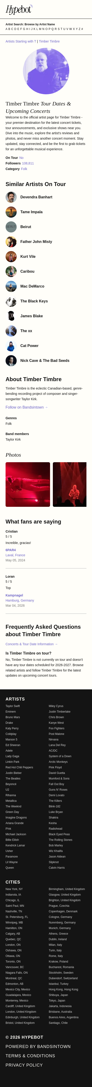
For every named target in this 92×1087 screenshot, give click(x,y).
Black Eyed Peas (59, 834)
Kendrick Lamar (15, 845)
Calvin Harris (57, 867)
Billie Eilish (12, 839)
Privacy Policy (24, 1065)
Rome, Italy (56, 956)
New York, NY (14, 889)
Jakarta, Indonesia (60, 1006)
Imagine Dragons (16, 817)
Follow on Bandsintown (27, 407)
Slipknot (54, 862)
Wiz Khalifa (56, 851)
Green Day (12, 812)
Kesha (53, 823)
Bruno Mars (13, 717)
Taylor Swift (13, 706)
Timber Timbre (49, 41)
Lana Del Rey (57, 745)
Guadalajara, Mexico (18, 995)
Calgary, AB (13, 933)
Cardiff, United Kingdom (20, 1006)
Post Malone (56, 734)
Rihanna (11, 795)
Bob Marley (56, 845)
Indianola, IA (13, 894)
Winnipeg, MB (14, 922)
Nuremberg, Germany (62, 922)
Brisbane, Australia (60, 1011)
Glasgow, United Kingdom (65, 894)
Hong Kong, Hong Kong (63, 989)
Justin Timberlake (59, 711)
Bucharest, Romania (61, 967)
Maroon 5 (11, 739)
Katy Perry (12, 728)
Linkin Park (12, 761)
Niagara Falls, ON (17, 972)
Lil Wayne (12, 862)
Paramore (12, 856)
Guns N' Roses (58, 789)
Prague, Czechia (59, 905)
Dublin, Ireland (58, 939)
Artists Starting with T (21, 41)
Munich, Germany (60, 928)
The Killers (55, 800)
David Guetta (57, 773)
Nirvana (53, 739)
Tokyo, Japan (57, 1000)
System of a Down (60, 756)
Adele (9, 750)
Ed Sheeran (13, 745)
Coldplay (11, 734)
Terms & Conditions (30, 1056)
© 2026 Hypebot (24, 1037)
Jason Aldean (57, 856)
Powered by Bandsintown (38, 1046)
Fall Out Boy (56, 784)
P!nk (8, 828)
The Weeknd (13, 806)
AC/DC (53, 750)
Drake (9, 722)
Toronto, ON (13, 961)
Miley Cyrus (56, 706)
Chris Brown (56, 717)
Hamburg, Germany (20, 600)
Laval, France (15, 555)
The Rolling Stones (60, 839)
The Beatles (13, 778)
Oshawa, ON (14, 950)
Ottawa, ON (13, 956)
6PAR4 (11, 550)
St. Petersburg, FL (17, 917)
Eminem (11, 711)
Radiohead (55, 828)
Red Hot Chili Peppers (19, 767)
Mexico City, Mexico (18, 989)
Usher (9, 851)
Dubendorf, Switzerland (63, 978)
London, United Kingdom (21, 1011)
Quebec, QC (13, 939)
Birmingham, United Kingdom (67, 889)
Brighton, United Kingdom (65, 900)
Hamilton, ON (14, 928)
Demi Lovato (56, 795)
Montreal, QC (14, 978)
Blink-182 (54, 806)
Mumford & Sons (59, 778)
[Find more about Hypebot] (46, 9)
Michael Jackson (16, 834)
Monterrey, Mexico (17, 1000)
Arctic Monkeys (58, 761)
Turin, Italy (55, 950)
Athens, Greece (58, 933)
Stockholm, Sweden (61, 972)
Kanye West (56, 722)
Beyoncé (11, 784)
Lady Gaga (12, 756)
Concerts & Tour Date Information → (32, 644)
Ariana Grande (15, 823)
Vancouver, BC (15, 967)
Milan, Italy (55, 944)
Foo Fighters (56, 728)
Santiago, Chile (58, 1023)
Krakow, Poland (58, 961)
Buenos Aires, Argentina (64, 1017)
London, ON (13, 944)
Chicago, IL (13, 900)
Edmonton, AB (14, 984)
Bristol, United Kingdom (20, 1023)
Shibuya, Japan (58, 995)
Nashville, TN (14, 911)
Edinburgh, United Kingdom (23, 1017)
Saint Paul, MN (15, 905)
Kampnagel (14, 595)
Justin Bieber (14, 773)
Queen (10, 867)
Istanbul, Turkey (59, 984)
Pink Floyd (55, 767)
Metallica (11, 800)
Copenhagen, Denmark (63, 911)
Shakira (53, 817)
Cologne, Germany (60, 917)
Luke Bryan (56, 812)
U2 (7, 789)
